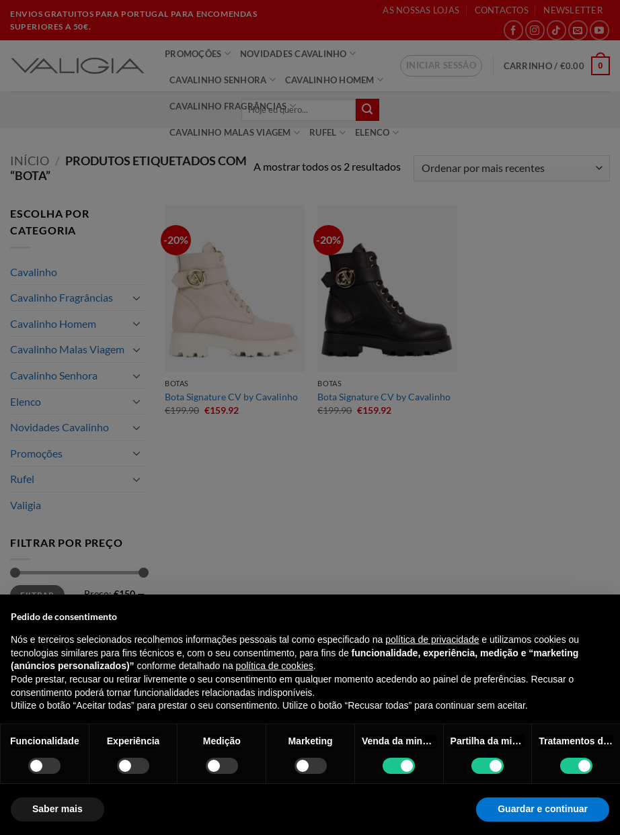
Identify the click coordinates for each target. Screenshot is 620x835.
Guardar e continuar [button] (543, 808)
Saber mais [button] (57, 808)
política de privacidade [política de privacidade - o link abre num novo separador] (432, 639)
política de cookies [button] (274, 665)
